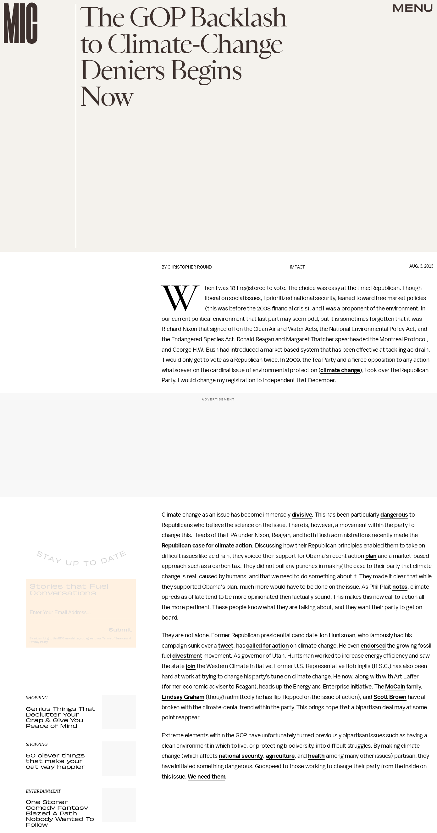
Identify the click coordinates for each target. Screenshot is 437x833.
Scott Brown (390, 697)
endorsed (373, 646)
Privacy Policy (39, 647)
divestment (187, 656)
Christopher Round (190, 267)
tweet (225, 646)
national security (241, 756)
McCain (395, 686)
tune (277, 676)
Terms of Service (113, 643)
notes (399, 587)
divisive (302, 515)
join (191, 666)
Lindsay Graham (183, 697)
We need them (206, 777)
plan (371, 556)
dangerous (394, 515)
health (316, 756)
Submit (120, 634)
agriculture (280, 756)
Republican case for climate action (207, 545)
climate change (340, 370)
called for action (267, 646)
